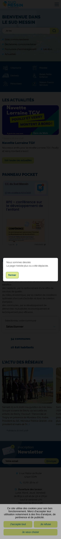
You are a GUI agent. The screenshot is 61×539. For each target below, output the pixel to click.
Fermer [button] (12, 275)
